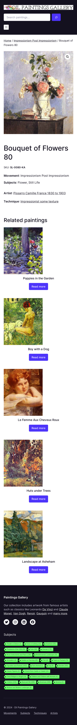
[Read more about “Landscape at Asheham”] (38, 569)
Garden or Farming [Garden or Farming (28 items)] (29, 660)
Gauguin (41, 613)
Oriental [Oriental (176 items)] (47, 649)
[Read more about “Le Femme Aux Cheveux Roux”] (38, 428)
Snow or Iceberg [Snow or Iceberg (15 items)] (33, 644)
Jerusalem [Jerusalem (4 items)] (11, 660)
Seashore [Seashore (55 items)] (51, 644)
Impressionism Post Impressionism (35, 40)
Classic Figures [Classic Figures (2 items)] (13, 671)
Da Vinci (47, 609)
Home (7, 40)
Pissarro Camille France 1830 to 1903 (39, 193)
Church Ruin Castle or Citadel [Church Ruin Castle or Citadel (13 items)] (37, 671)
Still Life (34, 182)
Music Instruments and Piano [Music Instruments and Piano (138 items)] (19, 655)
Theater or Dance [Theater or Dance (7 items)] (14, 644)
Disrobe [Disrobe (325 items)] (63, 666)
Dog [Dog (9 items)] (50, 666)
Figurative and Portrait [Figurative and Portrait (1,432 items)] (17, 666)
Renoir (31, 613)
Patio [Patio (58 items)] (33, 649)
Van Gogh (19, 613)
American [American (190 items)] (45, 682)
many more (60, 613)
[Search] (56, 17)
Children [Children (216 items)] (11, 682)
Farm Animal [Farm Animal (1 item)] (37, 666)
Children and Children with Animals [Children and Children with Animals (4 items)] (44, 677)
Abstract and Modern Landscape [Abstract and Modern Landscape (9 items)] (19, 687)
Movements (10, 713)
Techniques (40, 713)
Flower (22, 182)
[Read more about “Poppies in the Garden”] (38, 286)
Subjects (25, 713)
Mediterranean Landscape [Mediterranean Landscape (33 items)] (46, 655)
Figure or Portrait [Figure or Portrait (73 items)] (60, 660)
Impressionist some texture (39, 201)
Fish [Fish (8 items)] (45, 660)
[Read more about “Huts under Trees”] (38, 498)
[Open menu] (6, 27)
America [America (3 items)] (60, 682)
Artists (54, 713)
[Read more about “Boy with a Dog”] (38, 357)
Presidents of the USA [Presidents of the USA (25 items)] (16, 649)
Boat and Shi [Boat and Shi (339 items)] (28, 682)
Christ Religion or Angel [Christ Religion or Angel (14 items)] (16, 677)
